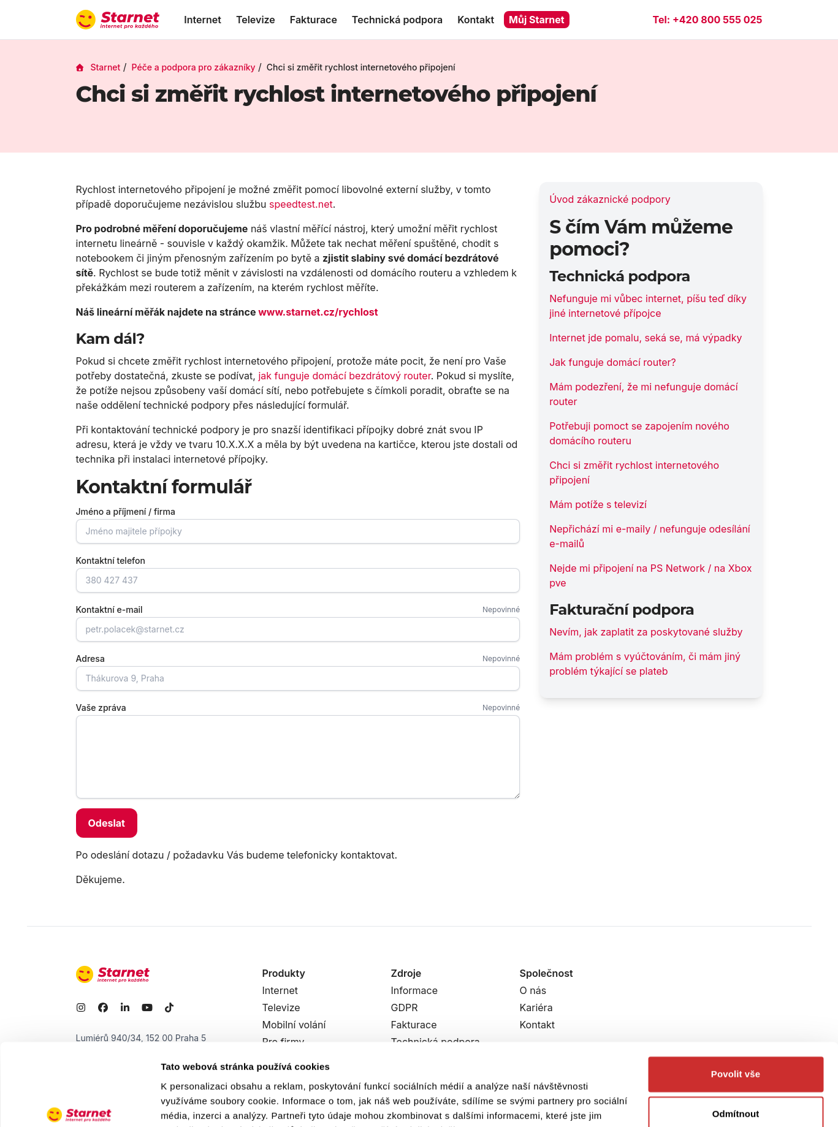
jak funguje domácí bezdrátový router (344, 376)
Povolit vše (735, 1012)
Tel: (707, 19)
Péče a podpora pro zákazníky (194, 67)
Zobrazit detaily (195, 1103)
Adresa (90, 658)
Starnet (98, 67)
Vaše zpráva (101, 707)
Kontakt (475, 19)
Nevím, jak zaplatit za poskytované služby (645, 632)
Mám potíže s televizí (598, 504)
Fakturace (313, 19)
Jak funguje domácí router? (612, 362)
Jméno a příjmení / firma (125, 511)
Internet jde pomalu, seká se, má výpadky (645, 338)
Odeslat (106, 823)
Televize (255, 19)
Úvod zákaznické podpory (609, 199)
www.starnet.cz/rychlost (318, 312)
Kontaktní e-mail (109, 609)
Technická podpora (397, 19)
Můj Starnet (537, 19)
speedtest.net (301, 204)
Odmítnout (736, 1052)
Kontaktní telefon (110, 560)
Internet (202, 19)
